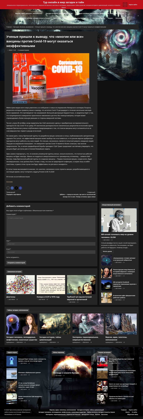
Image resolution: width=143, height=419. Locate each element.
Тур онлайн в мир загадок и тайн (63, 2)
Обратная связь (132, 417)
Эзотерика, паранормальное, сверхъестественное (71, 18)
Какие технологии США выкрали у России (11, 401)
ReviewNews (8, 417)
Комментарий (11, 218)
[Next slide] (90, 354)
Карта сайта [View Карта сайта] (130, 4)
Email (8, 253)
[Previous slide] (87, 354)
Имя (8, 244)
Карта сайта (133, 412)
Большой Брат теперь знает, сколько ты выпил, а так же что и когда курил (11, 363)
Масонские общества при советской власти (102, 363)
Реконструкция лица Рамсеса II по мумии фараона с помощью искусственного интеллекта (106, 275)
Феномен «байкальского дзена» (11, 376)
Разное (110, 18)
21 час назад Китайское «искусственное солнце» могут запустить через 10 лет (11, 388)
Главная (124, 412)
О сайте (134, 414)
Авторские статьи (99, 18)
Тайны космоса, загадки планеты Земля (36, 18)
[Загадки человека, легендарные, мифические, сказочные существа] (22, 327)
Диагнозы (10, 300)
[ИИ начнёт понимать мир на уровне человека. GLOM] (119, 223)
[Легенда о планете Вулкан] (71, 369)
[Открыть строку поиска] (138, 16)
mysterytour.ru (10, 345)
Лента (127, 414)
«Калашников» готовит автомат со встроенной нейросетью (106, 263)
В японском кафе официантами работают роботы (106, 300)
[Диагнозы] (20, 288)
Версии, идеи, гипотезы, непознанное (28, 13)
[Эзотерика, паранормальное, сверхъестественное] (88, 327)
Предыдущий (26, 193)
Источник (10, 182)
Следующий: (75, 196)
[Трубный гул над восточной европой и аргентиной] (81, 288)
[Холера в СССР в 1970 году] (51, 288)
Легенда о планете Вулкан (66, 375)
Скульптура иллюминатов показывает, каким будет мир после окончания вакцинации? (102, 376)
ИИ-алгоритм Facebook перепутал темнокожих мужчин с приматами (106, 288)
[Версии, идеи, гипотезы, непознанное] (121, 327)
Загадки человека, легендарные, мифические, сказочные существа (100, 13)
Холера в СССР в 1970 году (47, 300)
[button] (8, 188)
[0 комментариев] (23, 50)
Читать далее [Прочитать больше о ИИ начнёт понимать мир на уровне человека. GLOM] (108, 254)
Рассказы (119, 18)
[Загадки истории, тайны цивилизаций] (55, 327)
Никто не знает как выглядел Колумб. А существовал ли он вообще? (102, 388)
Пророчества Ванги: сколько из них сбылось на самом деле (102, 401)
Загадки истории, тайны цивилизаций (59, 13)
